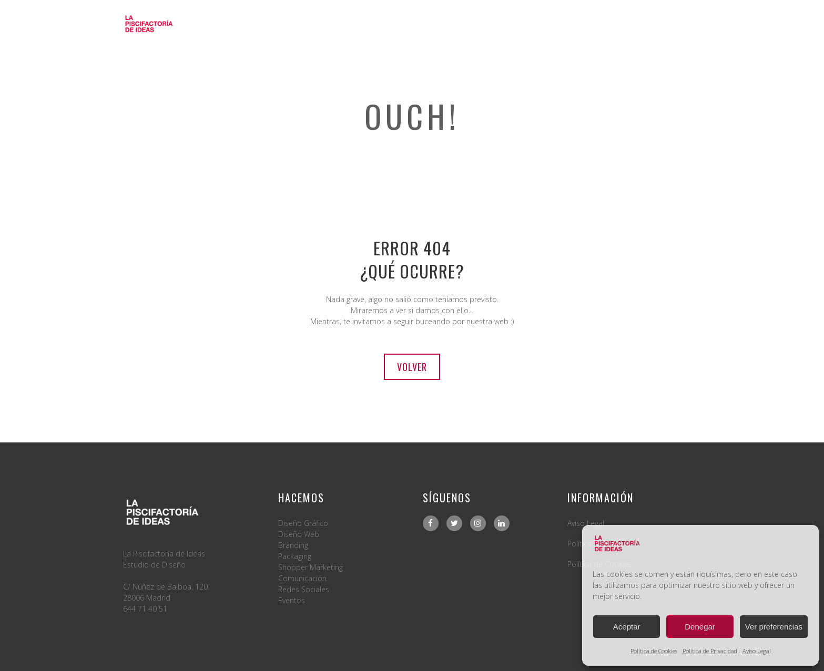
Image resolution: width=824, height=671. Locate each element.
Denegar (700, 626)
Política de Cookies (653, 651)
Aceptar (626, 626)
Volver (412, 367)
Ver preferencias (773, 626)
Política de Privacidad (710, 651)
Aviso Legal (756, 651)
